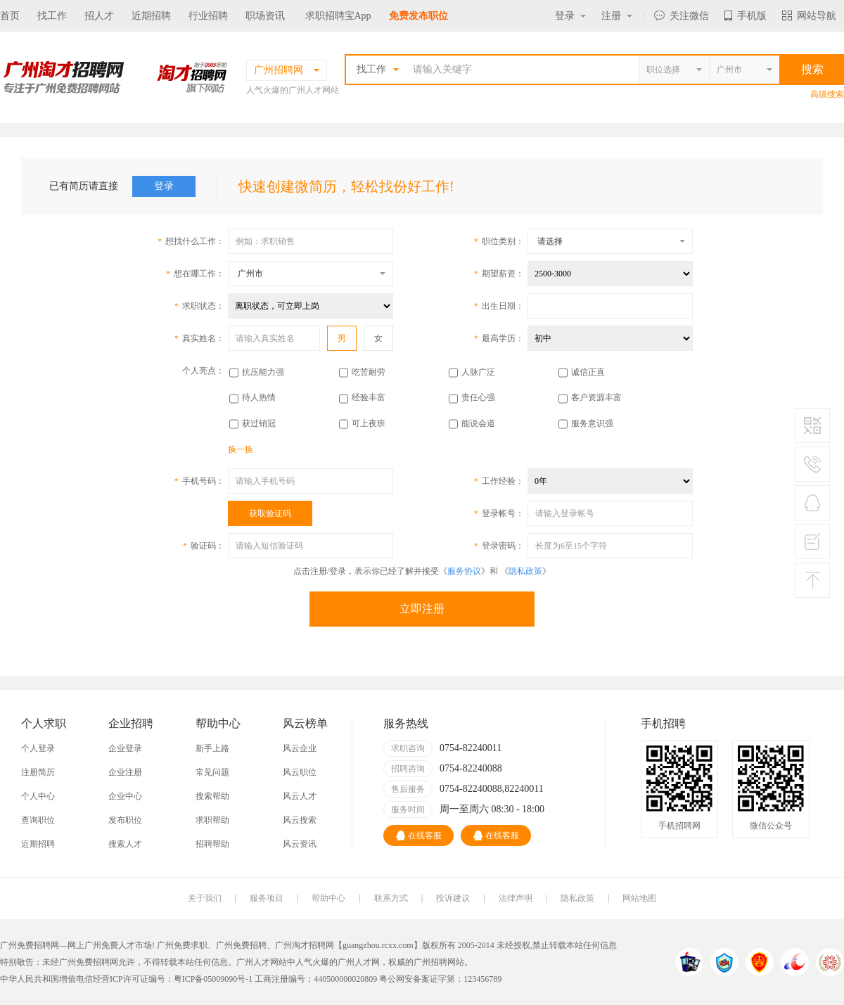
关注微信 (681, 16)
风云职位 (299, 772)
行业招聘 (208, 16)
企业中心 (125, 796)
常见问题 (212, 772)
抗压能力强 (263, 372)
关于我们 (205, 898)
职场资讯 (265, 16)
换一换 (240, 449)
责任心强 (478, 397)
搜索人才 (125, 844)
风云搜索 (299, 820)
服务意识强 (592, 423)
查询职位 (38, 820)
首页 (10, 16)
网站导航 (809, 16)
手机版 (745, 16)
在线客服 (419, 835)
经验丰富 (368, 397)
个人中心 (38, 796)
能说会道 (478, 423)
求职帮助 (212, 820)
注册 (616, 16)
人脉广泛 (478, 372)
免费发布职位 (418, 16)
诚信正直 (588, 372)
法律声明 (515, 898)
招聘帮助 (212, 844)
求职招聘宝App (338, 16)
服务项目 (266, 898)
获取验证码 (270, 513)
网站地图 (639, 898)
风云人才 (299, 796)
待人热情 (259, 397)
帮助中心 (328, 898)
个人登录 (38, 748)
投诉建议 (453, 898)
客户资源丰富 (596, 397)
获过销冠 (259, 423)
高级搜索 (827, 94)
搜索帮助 (212, 796)
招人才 (99, 16)
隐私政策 (525, 571)
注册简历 (38, 772)
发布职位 (125, 820)
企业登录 (125, 748)
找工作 (52, 16)
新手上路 (212, 748)
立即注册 (422, 609)
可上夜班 (368, 423)
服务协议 (464, 571)
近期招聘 (151, 16)
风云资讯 (299, 844)
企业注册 (125, 772)
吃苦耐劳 (368, 372)
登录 (570, 16)
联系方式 (391, 898)
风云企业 (299, 748)
